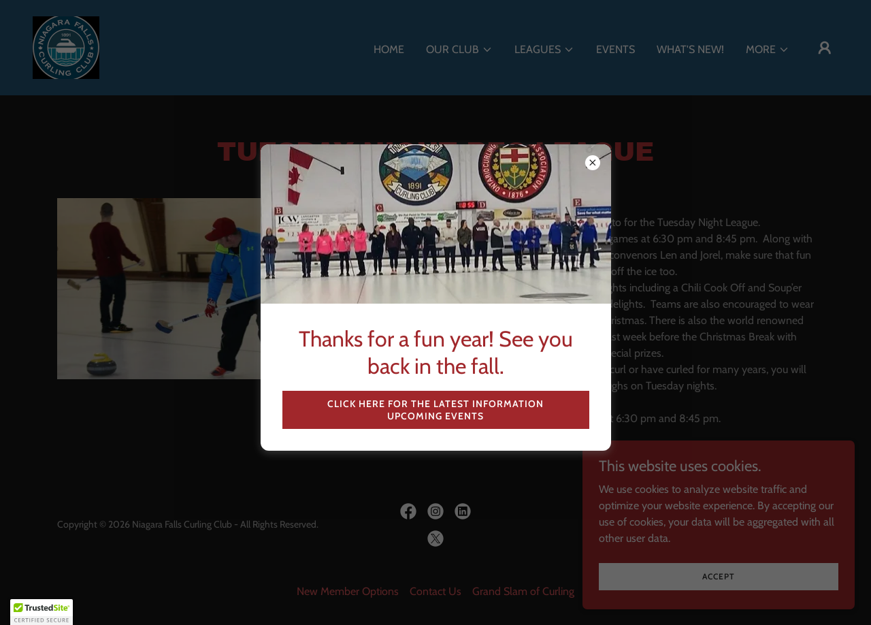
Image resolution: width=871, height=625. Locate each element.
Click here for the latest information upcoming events (435, 410)
